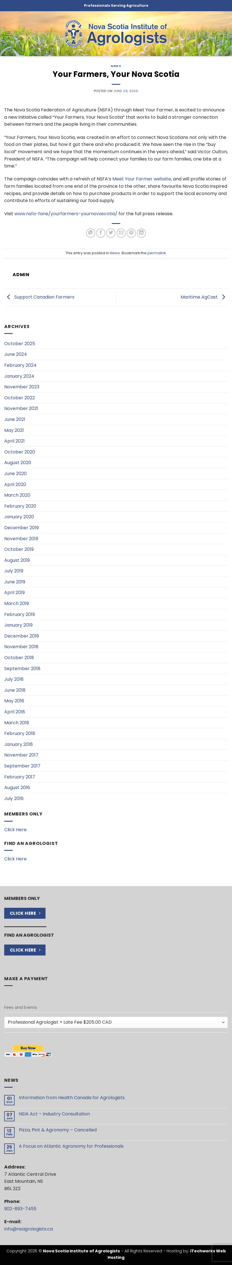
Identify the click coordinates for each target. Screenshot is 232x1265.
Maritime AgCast (204, 297)
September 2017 (22, 766)
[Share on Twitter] (110, 233)
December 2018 (21, 636)
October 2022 (19, 398)
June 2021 (14, 419)
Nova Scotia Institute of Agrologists (81, 1251)
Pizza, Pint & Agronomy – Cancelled (58, 1130)
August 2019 (17, 560)
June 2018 (15, 690)
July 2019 (13, 571)
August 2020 (17, 462)
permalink (156, 253)
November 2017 (21, 755)
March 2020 (17, 495)
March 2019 (16, 603)
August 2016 (17, 787)
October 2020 (19, 452)
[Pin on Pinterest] (131, 233)
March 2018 (16, 722)
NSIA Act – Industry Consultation (54, 1114)
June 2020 (15, 473)
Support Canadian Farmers (39, 297)
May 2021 (14, 430)
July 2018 (14, 679)
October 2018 (19, 657)
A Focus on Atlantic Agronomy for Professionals (71, 1146)
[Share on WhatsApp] (90, 233)
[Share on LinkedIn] (141, 233)
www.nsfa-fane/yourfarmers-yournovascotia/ (65, 213)
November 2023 (21, 387)
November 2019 (21, 538)
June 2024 (15, 354)
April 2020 (15, 484)
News (116, 66)
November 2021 (21, 408)
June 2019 (14, 582)
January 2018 (18, 744)
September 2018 (22, 668)
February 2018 (19, 733)
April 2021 (14, 441)
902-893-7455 (20, 1209)
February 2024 (20, 365)
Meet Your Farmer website (141, 179)
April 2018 (14, 712)
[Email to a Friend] (121, 233)
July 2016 (14, 798)
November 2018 (21, 646)
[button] (7, 33)
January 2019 (18, 625)
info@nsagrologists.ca (28, 1229)
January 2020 (19, 517)
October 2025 (19, 343)
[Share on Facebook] (100, 233)
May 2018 (14, 701)
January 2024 (19, 376)
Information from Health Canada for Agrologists (72, 1097)
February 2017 (19, 777)
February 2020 (20, 506)
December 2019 (21, 527)
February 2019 (19, 614)
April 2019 (14, 592)
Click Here (15, 829)
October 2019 (19, 549)
